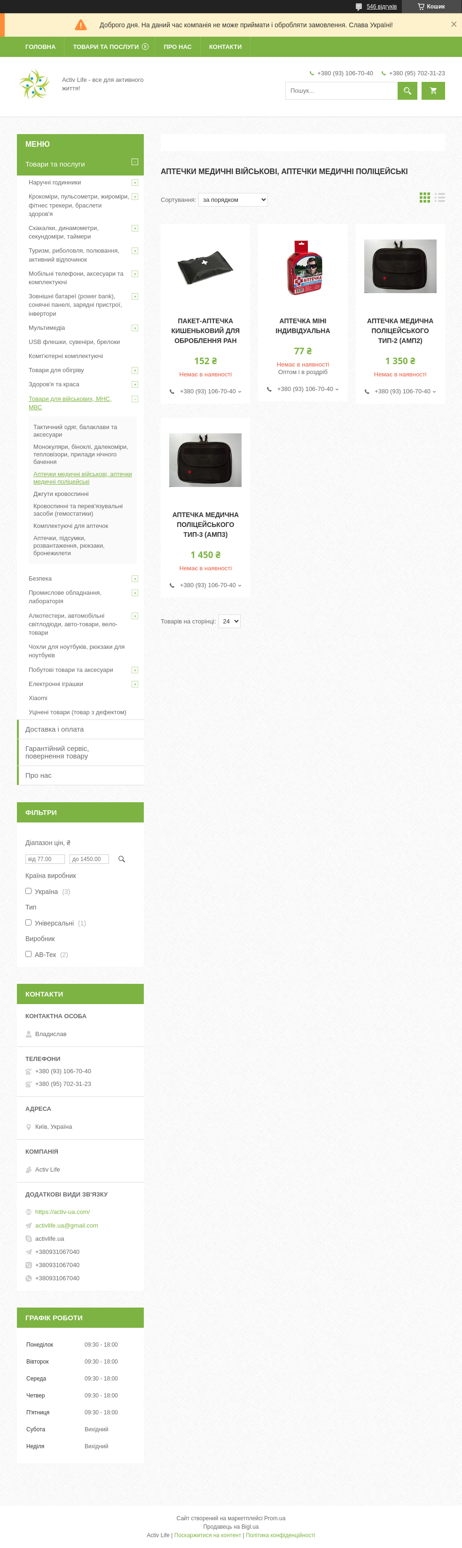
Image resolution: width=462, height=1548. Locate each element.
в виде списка (440, 199)
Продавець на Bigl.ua (230, 1527)
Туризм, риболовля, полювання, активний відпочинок (74, 255)
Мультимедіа (47, 327)
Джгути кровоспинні (61, 493)
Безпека (40, 578)
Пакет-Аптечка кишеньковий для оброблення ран (206, 330)
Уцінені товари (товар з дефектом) (77, 712)
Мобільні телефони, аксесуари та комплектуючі (76, 278)
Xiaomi (38, 698)
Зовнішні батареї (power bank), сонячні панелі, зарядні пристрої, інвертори (75, 305)
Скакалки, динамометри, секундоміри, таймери (64, 232)
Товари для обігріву (56, 370)
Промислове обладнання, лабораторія (65, 597)
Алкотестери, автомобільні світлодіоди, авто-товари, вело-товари (73, 624)
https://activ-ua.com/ (62, 1211)
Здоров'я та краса (54, 384)
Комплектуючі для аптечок (70, 525)
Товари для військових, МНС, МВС (70, 403)
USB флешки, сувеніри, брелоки (74, 341)
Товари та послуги (106, 46)
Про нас (177, 46)
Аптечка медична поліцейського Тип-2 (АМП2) (400, 330)
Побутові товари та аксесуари (71, 669)
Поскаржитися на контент (207, 1535)
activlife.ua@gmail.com (66, 1225)
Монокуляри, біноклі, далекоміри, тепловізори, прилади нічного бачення (80, 454)
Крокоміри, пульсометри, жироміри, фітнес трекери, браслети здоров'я (79, 205)
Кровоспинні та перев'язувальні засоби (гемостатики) (78, 510)
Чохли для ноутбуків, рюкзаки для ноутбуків (77, 651)
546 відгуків (382, 6)
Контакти (225, 46)
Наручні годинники (55, 182)
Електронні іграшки (56, 683)
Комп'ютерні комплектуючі (66, 355)
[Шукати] (407, 91)
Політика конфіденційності (280, 1535)
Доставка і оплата (54, 729)
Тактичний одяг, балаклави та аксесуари (75, 430)
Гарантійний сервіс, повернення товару (57, 752)
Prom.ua (274, 1518)
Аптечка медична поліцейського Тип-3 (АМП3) (205, 524)
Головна (40, 46)
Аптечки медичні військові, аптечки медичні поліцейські (82, 478)
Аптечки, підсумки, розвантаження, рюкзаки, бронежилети (69, 546)
